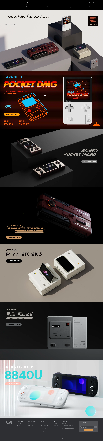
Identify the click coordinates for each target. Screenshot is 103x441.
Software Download (31, 425)
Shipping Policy (43, 428)
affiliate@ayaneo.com (71, 428)
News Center (48, 4)
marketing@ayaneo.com (69, 425)
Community (49, 2)
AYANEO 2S (19, 425)
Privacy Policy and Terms (45, 425)
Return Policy (43, 430)
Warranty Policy (43, 423)
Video (69, 4)
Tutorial (29, 423)
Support (70, 2)
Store (26, 6)
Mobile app (91, 4)
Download (70, 7)
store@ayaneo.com (71, 423)
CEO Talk (47, 6)
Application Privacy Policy (45, 431)
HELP (70, 6)
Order (90, 6)
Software (27, 4)
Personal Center (92, 2)
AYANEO (55, 423)
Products (27, 2)
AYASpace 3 (56, 425)
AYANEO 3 (19, 423)
